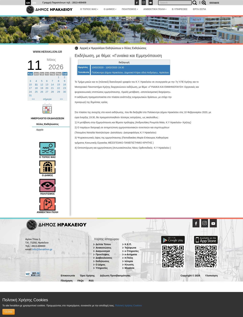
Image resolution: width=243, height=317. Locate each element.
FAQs (80, 280)
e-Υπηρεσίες (132, 251)
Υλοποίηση (211, 275)
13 (46, 84)
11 (36, 84)
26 (41, 91)
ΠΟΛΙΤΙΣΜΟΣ (130, 9)
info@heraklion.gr (42, 249)
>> (61, 99)
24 (30, 91)
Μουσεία (129, 268)
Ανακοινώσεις (103, 247)
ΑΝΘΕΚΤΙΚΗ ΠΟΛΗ (155, 9)
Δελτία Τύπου (103, 244)
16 (64, 84)
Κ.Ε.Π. (128, 244)
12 (41, 84)
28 (52, 91)
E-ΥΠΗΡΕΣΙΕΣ (179, 9)
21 (52, 88)
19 (41, 88)
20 (46, 88)
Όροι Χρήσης (87, 275)
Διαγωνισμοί (103, 251)
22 (58, 88)
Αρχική (84, 48)
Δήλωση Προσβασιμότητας (115, 275)
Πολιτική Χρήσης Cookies (128, 305)
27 (46, 91)
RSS (91, 280)
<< (33, 99)
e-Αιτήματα (131, 254)
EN (34, 2)
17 (30, 88)
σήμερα (47, 99)
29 (58, 91)
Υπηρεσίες (102, 268)
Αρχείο (39, 129)
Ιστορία (129, 261)
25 (36, 91)
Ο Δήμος (100, 264)
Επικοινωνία (68, 275)
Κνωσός (129, 264)
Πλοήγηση (66, 280)
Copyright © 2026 (190, 275)
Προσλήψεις (103, 254)
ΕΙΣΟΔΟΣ (214, 3)
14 (52, 84)
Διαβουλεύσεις (104, 257)
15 (58, 84)
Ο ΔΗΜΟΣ (110, 9)
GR (28, 2)
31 (30, 95)
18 (36, 88)
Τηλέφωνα (130, 247)
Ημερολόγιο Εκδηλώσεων (106, 48)
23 (64, 88)
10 (30, 84)
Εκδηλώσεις (102, 261)
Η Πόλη (129, 257)
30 (64, 91)
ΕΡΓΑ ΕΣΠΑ (199, 9)
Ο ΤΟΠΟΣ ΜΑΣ (89, 9)
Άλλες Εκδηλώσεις (135, 48)
